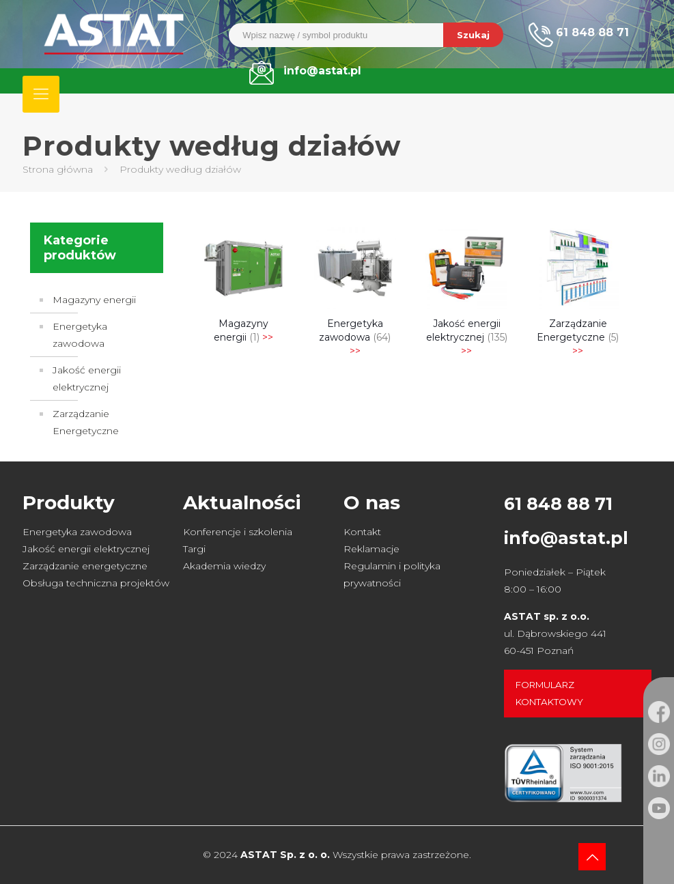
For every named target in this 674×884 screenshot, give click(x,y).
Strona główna (58, 169)
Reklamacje (371, 549)
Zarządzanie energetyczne (85, 566)
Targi (194, 549)
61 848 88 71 (558, 504)
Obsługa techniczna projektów (96, 583)
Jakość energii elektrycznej (87, 378)
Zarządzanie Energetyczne (86, 422)
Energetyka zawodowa (80, 335)
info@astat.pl (566, 538)
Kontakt (362, 532)
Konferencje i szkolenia (237, 532)
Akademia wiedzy (224, 566)
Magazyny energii (94, 300)
